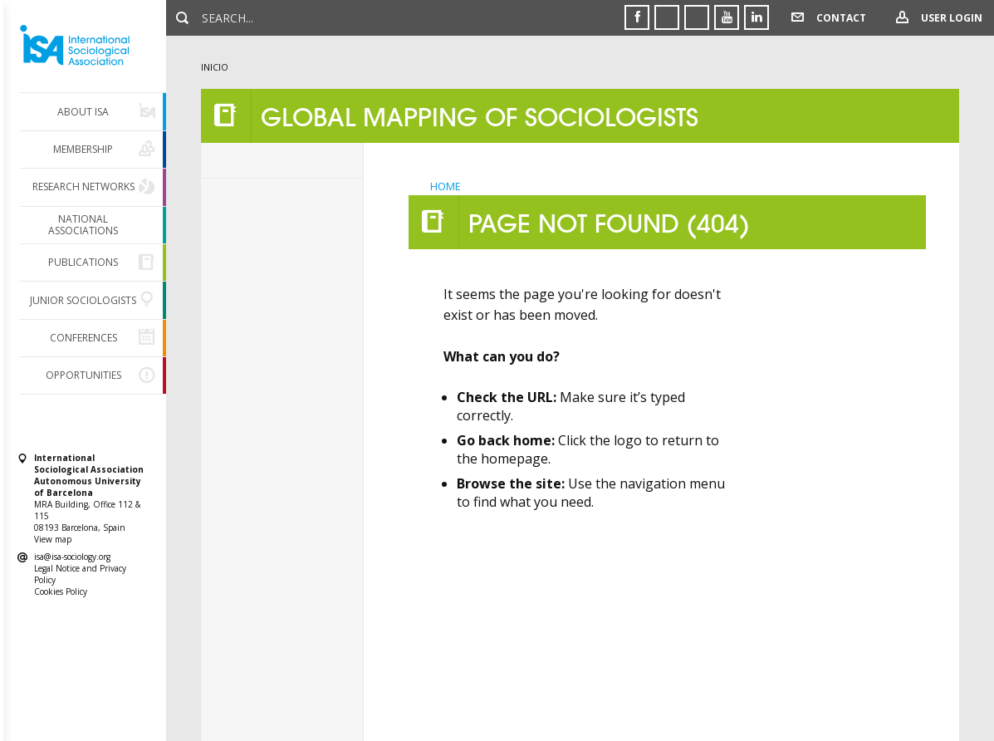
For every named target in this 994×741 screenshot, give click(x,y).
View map (52, 539)
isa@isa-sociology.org (72, 556)
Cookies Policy (60, 591)
